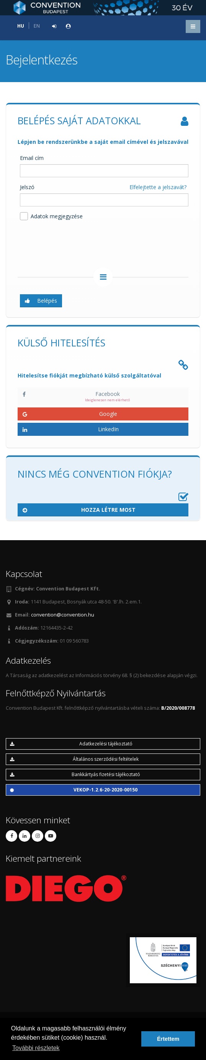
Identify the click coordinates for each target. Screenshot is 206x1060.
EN (37, 26)
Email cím (32, 158)
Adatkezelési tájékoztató (71, 743)
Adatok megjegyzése (51, 216)
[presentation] (76, 245)
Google (70, 413)
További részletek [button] (36, 1048)
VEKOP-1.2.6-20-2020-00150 (73, 789)
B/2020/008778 (178, 708)
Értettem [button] (168, 1039)
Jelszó (27, 187)
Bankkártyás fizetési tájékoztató (75, 774)
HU (20, 26)
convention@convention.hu (62, 615)
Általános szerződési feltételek (74, 759)
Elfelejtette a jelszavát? (157, 187)
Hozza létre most (79, 509)
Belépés (41, 300)
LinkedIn (71, 429)
